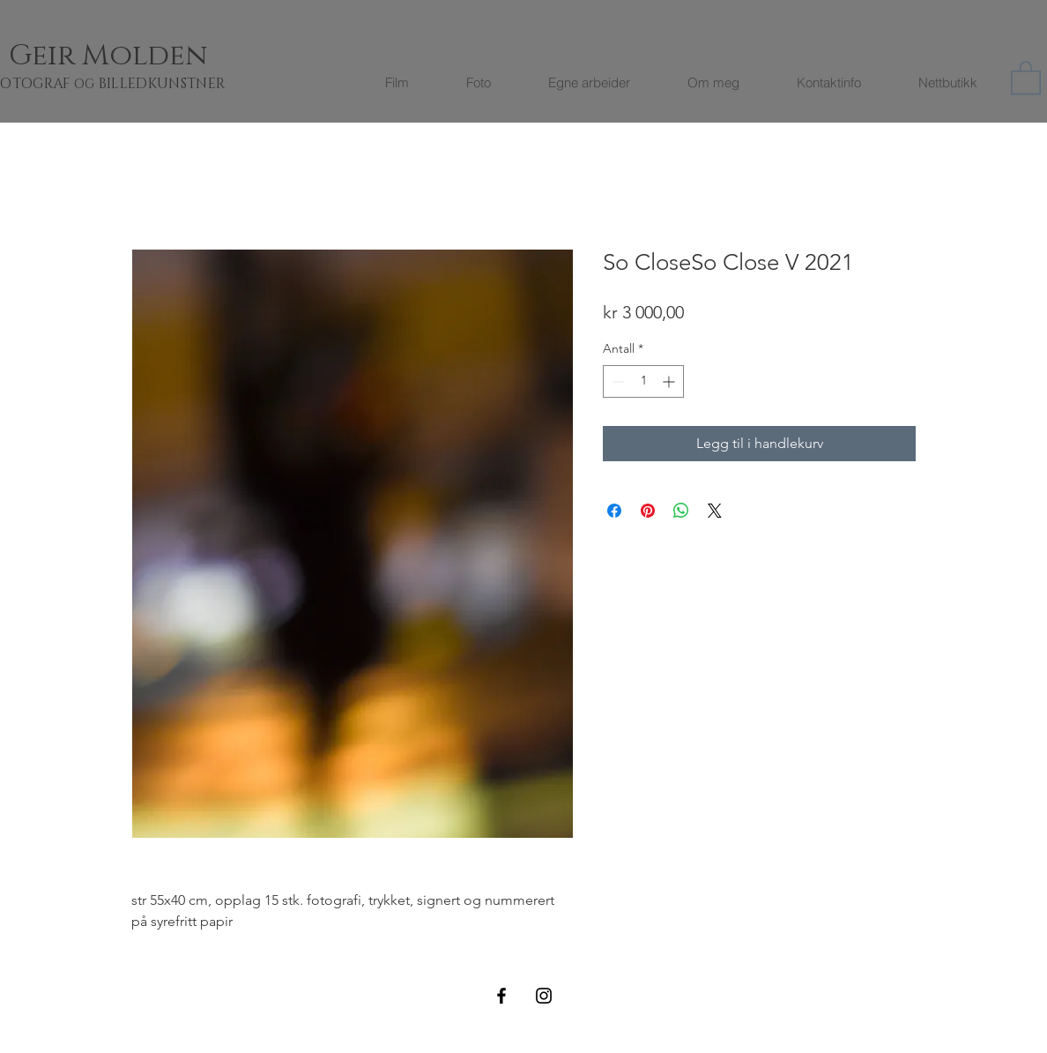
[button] (1026, 76)
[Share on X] (714, 510)
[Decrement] (616, 381)
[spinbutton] (643, 381)
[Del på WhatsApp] (681, 510)
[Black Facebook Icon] (501, 995)
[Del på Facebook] (614, 510)
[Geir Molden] (129, 56)
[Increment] (670, 381)
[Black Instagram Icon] (543, 995)
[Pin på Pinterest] (647, 510)
